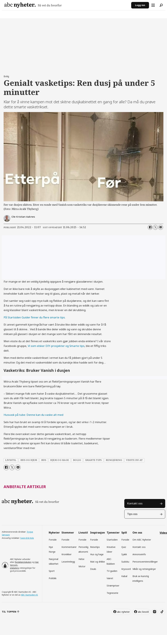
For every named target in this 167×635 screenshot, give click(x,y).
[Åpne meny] (153, 5)
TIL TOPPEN (9, 611)
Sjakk (124, 554)
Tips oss (132, 514)
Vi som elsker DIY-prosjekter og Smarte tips (56, 346)
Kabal (124, 576)
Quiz (123, 547)
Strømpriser (113, 585)
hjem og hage (59, 460)
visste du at (134, 460)
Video (163, 533)
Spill (124, 532)
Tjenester (113, 532)
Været (110, 578)
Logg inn (140, 5)
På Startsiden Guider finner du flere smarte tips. (34, 317)
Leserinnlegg (68, 561)
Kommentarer (69, 547)
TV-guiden (112, 570)
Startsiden (112, 539)
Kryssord (126, 569)
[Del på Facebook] (150, 227)
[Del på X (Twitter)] (155, 227)
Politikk (52, 578)
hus (43, 460)
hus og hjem (28, 460)
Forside (53, 539)
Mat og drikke (97, 561)
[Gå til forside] (33, 5)
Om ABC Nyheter (141, 539)
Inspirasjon (97, 532)
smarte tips (93, 460)
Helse (81, 559)
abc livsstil (143, 611)
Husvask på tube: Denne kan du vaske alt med (33, 415)
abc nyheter (123, 611)
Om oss (137, 532)
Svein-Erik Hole (27, 538)
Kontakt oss (134, 503)
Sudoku (125, 561)
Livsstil (83, 532)
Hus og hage (97, 554)
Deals (93, 569)
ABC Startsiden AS (29, 594)
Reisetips (95, 547)
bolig (77, 460)
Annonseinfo (139, 554)
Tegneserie (112, 592)
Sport (52, 570)
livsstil (10, 460)
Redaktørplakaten (23, 562)
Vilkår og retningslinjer (144, 569)
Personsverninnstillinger (145, 561)
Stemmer (68, 532)
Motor (82, 566)
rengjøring (114, 460)
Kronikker (66, 554)
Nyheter (54, 532)
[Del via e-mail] (160, 227)
